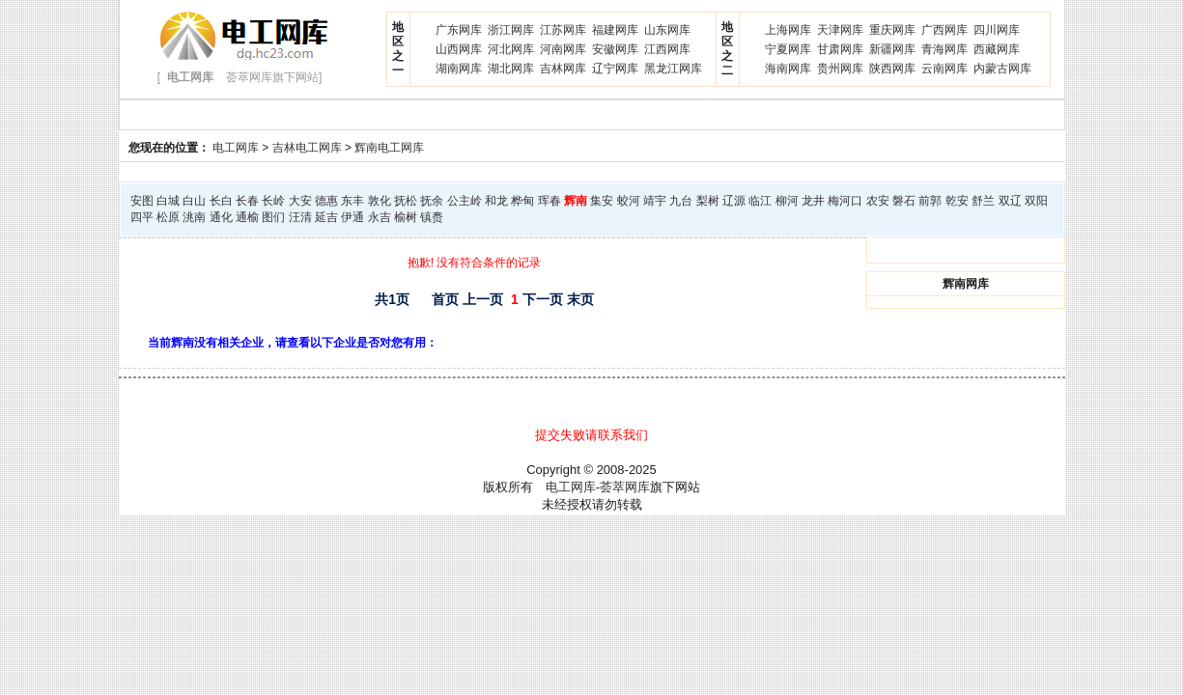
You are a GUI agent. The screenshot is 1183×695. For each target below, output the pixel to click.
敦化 (379, 201)
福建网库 (615, 30)
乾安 (957, 201)
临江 (760, 201)
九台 (680, 201)
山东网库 (667, 30)
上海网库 (788, 30)
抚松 (405, 201)
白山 (194, 201)
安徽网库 (615, 49)
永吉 (379, 217)
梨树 (707, 201)
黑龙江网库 (673, 68)
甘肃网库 (840, 49)
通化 (221, 217)
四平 (142, 217)
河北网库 (511, 49)
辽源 (734, 201)
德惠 (326, 201)
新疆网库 (892, 49)
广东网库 (459, 30)
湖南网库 (459, 68)
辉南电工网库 (389, 147)
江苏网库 (563, 30)
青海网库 (944, 49)
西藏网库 (996, 49)
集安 (601, 201)
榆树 (405, 217)
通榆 (247, 217)
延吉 (326, 217)
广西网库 (944, 30)
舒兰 (983, 201)
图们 (273, 217)
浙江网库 (511, 30)
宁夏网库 (788, 49)
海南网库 (788, 68)
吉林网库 (563, 68)
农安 (877, 201)
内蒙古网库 (1002, 68)
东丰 (352, 201)
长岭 (273, 201)
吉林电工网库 (307, 147)
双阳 (1036, 201)
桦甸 (522, 201)
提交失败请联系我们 (591, 435)
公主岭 (464, 201)
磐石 (903, 201)
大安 (300, 201)
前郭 (930, 201)
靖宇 (654, 201)
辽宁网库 (615, 68)
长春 (247, 201)
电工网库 (235, 147)
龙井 (813, 201)
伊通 (352, 217)
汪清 (300, 217)
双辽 (1010, 201)
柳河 (787, 201)
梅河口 (845, 201)
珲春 (549, 201)
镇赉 (431, 217)
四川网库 (996, 30)
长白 (221, 201)
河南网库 (563, 49)
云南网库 (944, 68)
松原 (168, 217)
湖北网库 (511, 68)
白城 (168, 201)
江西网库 (667, 49)
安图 (142, 201)
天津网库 (840, 30)
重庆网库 (892, 30)
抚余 (431, 201)
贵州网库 (840, 68)
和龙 (496, 201)
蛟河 (628, 201)
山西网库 (459, 49)
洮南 (194, 217)
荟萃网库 (625, 487)
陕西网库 (892, 68)
